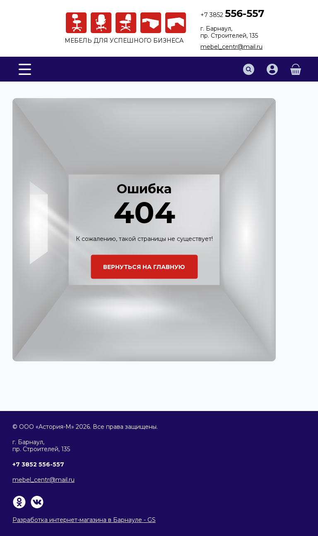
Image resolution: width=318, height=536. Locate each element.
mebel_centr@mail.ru (231, 46)
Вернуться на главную (144, 266)
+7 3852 (232, 15)
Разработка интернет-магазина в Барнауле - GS (84, 520)
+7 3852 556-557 (38, 464)
